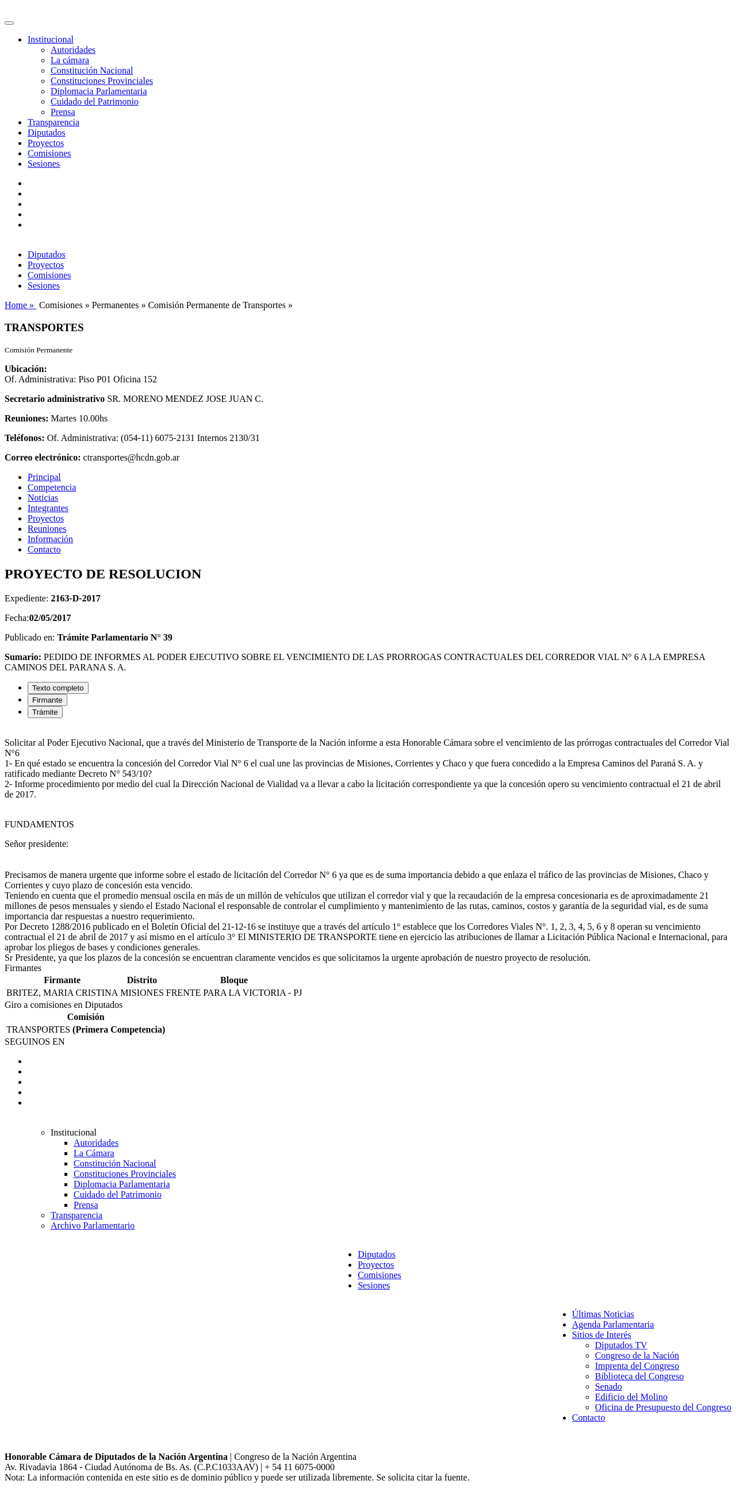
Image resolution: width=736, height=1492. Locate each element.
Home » (20, 305)
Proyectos (46, 143)
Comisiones (49, 153)
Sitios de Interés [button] (601, 1335)
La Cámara (94, 1153)
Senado (608, 1386)
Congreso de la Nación (637, 1355)
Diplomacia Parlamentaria (99, 91)
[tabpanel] (368, 845)
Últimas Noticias (603, 1314)
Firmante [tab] (47, 700)
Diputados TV (621, 1345)
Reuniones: (26, 418)
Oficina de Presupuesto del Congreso (663, 1407)
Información (50, 539)
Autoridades (73, 50)
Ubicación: (26, 369)
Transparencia (53, 122)
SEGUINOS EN (34, 1041)
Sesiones (44, 163)
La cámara (70, 60)
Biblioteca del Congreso (639, 1376)
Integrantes (48, 508)
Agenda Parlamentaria (613, 1324)
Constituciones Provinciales (102, 81)
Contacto (44, 549)
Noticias (43, 498)
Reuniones (47, 529)
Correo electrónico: (43, 457)
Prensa (63, 112)
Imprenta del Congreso (637, 1366)
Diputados (47, 132)
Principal (44, 477)
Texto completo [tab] (58, 688)
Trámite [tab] (45, 712)
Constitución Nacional (92, 70)
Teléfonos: (25, 438)
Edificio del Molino (631, 1397)
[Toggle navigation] (9, 23)
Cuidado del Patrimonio (95, 101)
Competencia (52, 487)
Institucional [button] (51, 39)
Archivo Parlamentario (93, 1225)
